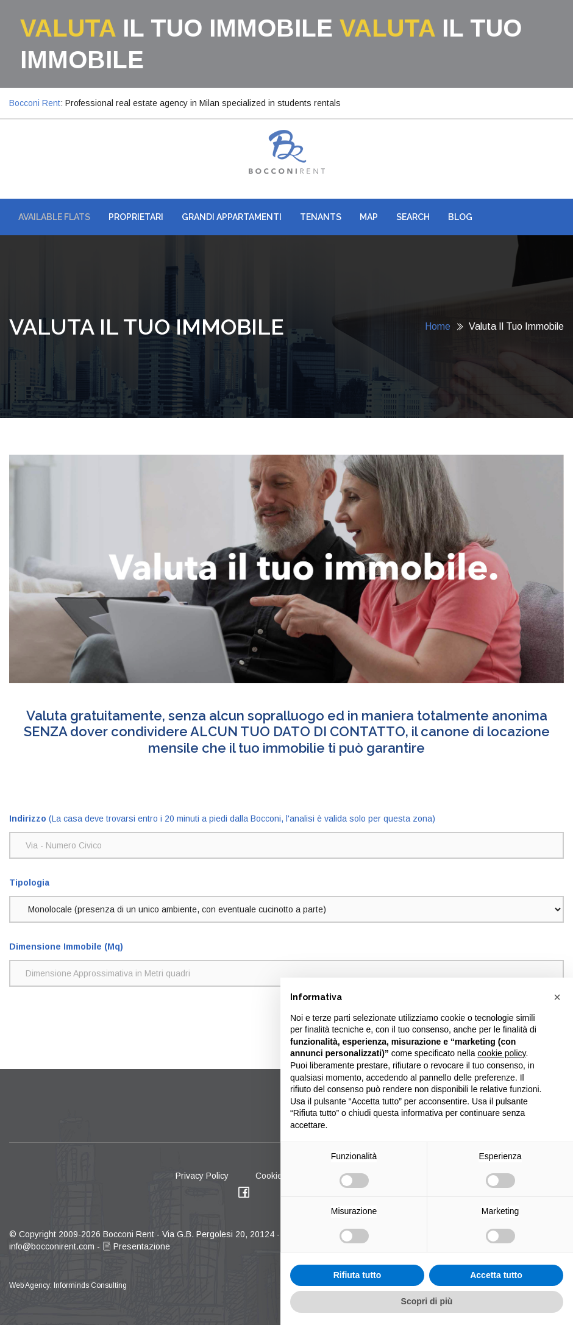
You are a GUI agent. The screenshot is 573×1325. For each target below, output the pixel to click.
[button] (557, 997)
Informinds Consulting (90, 1285)
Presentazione (136, 1246)
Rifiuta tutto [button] (357, 1275)
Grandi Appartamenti (232, 217)
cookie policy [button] (501, 1053)
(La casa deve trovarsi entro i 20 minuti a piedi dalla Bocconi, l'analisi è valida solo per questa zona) (222, 818)
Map (369, 217)
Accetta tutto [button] (496, 1275)
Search (413, 217)
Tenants (320, 217)
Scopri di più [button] (427, 1301)
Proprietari (136, 217)
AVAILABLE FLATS (54, 217)
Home (437, 326)
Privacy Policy (202, 1176)
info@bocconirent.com (51, 1246)
